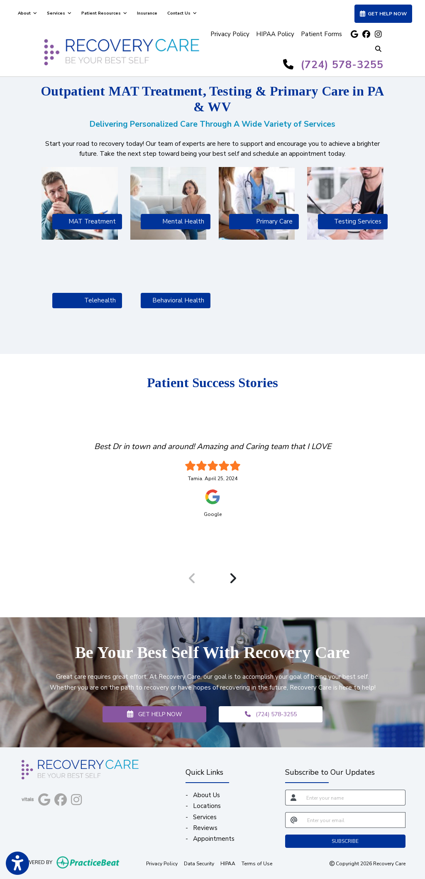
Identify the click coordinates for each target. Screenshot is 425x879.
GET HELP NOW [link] (383, 13)
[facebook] (366, 34)
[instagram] (377, 34)
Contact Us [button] (182, 13)
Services (205, 817)
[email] (353, 820)
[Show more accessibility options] (17, 863)
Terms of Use (257, 863)
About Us (206, 795)
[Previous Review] (192, 578)
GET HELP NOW (154, 714)
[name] (353, 797)
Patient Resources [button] (104, 13)
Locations (207, 806)
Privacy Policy (229, 34)
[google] (354, 34)
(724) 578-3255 (342, 65)
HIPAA (227, 863)
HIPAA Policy (275, 34)
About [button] (27, 13)
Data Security (199, 863)
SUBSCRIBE (345, 841)
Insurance (147, 13)
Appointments (213, 839)
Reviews (205, 828)
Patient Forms (321, 34)
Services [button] (59, 13)
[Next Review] (233, 578)
